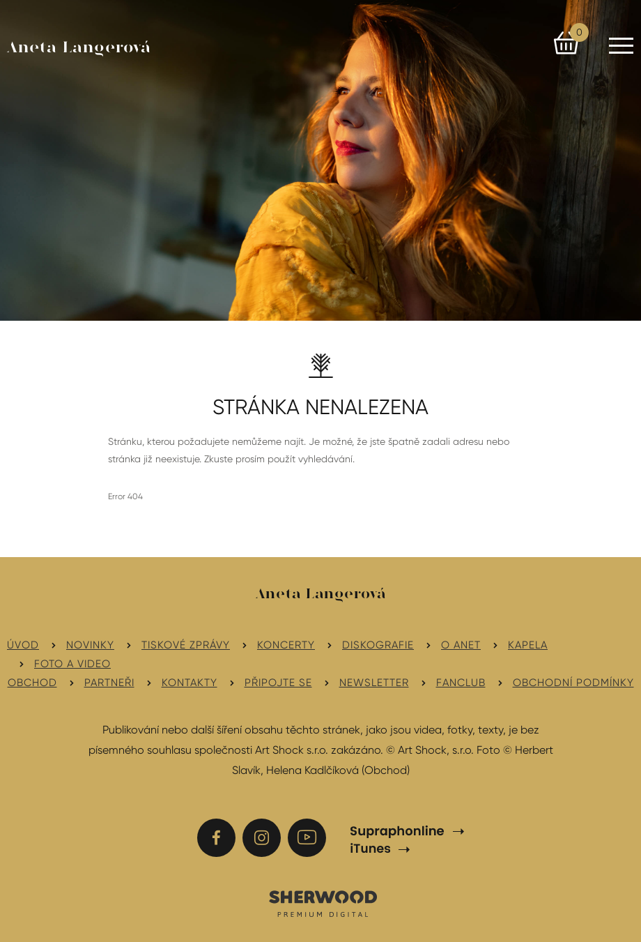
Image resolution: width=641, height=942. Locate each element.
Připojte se (278, 682)
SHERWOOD (322, 903)
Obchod (32, 682)
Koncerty (286, 645)
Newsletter (374, 682)
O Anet (461, 645)
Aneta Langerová (79, 48)
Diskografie (378, 645)
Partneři (109, 682)
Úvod (23, 645)
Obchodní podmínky (573, 682)
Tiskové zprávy (185, 645)
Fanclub (461, 682)
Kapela (528, 645)
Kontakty (189, 682)
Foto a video (72, 664)
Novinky (90, 645)
